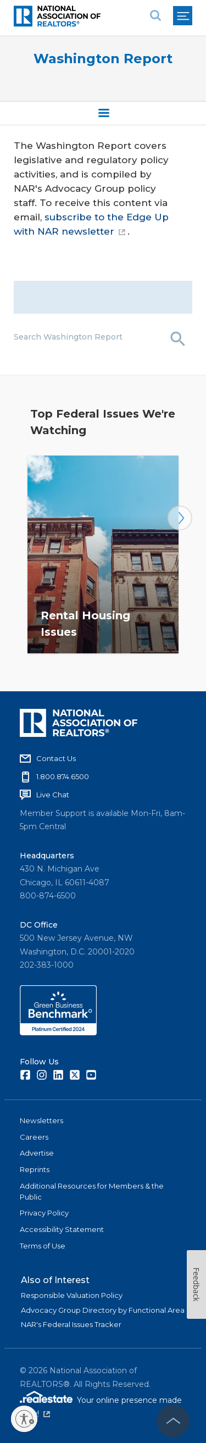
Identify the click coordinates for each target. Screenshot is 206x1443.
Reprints (34, 1169)
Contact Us (56, 758)
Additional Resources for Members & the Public (92, 1191)
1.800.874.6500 (62, 776)
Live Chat (52, 794)
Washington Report (103, 58)
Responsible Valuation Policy (72, 1295)
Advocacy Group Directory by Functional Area (103, 1310)
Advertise (37, 1152)
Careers (34, 1137)
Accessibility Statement (62, 1229)
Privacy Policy (44, 1212)
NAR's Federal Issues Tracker (71, 1324)
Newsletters (41, 1120)
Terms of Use (42, 1245)
